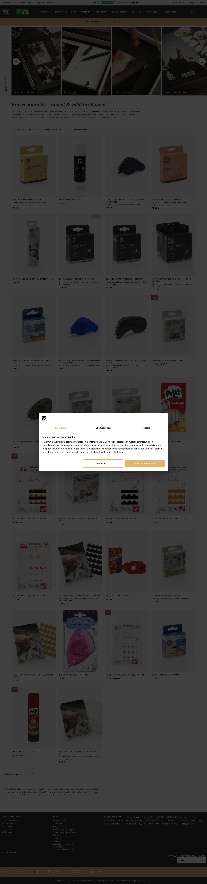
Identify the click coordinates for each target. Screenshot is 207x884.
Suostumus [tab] (60, 428)
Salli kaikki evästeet (145, 463)
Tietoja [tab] (146, 428)
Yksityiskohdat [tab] (103, 428)
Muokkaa (103, 463)
